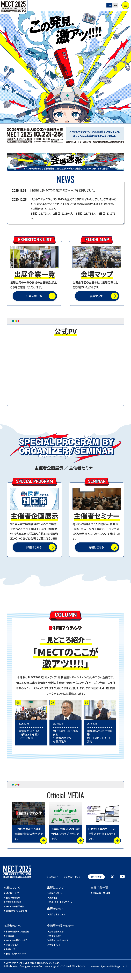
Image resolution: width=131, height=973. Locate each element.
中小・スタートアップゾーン (60, 901)
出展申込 (53, 897)
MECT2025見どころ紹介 (17, 940)
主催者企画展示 (56, 931)
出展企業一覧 (34, 296)
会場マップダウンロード (16, 953)
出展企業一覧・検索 (101, 893)
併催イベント (55, 944)
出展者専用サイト (57, 914)
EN (115, 5)
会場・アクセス (12, 944)
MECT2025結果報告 (15, 906)
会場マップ (96, 296)
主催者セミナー (56, 935)
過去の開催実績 (13, 897)
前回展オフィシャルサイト (17, 910)
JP (109, 5)
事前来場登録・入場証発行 (17, 931)
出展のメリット (55, 893)
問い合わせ (96, 876)
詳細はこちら (34, 547)
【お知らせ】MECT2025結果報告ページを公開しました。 (62, 190)
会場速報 (10, 935)
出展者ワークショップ (58, 940)
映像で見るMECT (13, 901)
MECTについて (12, 893)
